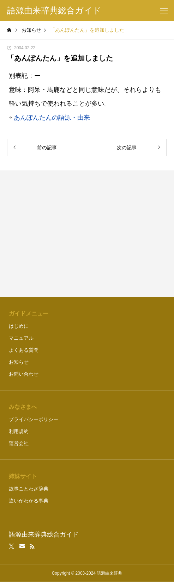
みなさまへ (23, 407)
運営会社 (19, 443)
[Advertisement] (87, 233)
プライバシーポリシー (33, 419)
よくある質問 (23, 350)
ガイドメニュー (28, 314)
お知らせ (19, 362)
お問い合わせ (23, 374)
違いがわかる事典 (28, 500)
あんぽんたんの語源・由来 (52, 117)
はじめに (19, 326)
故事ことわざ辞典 (28, 489)
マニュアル (21, 338)
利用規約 (19, 431)
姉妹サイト (23, 476)
